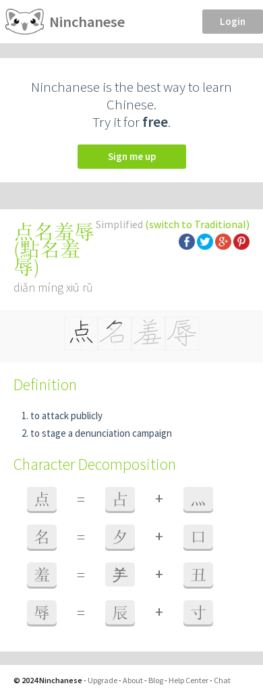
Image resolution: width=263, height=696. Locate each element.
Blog (155, 680)
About (133, 680)
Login (232, 21)
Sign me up (132, 156)
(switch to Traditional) (197, 224)
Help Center (188, 680)
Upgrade (102, 680)
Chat (222, 680)
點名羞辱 (46, 257)
